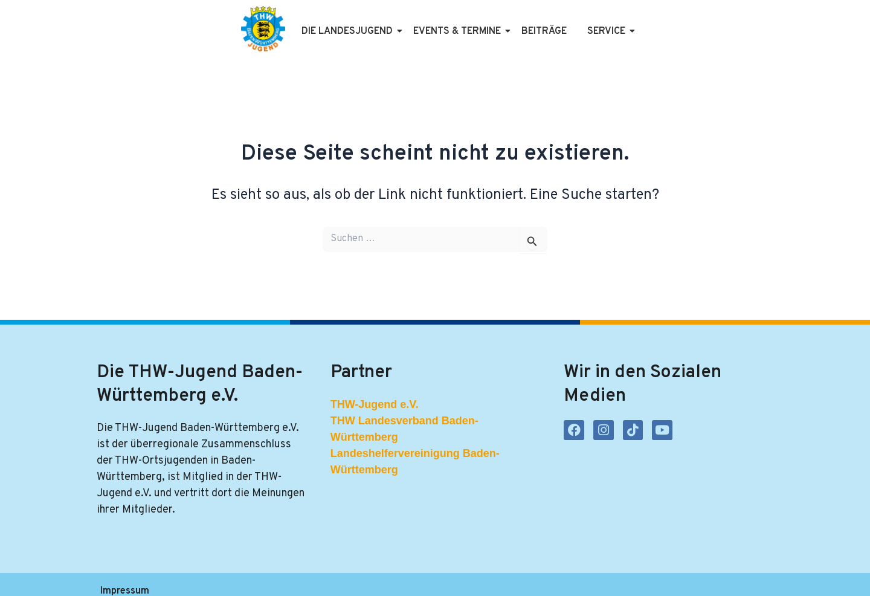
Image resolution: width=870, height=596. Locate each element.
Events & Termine (437, 23)
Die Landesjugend (327, 23)
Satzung (303, 576)
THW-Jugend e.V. (374, 387)
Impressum (124, 576)
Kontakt (358, 576)
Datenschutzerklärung (216, 576)
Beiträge (521, 23)
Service (586, 23)
